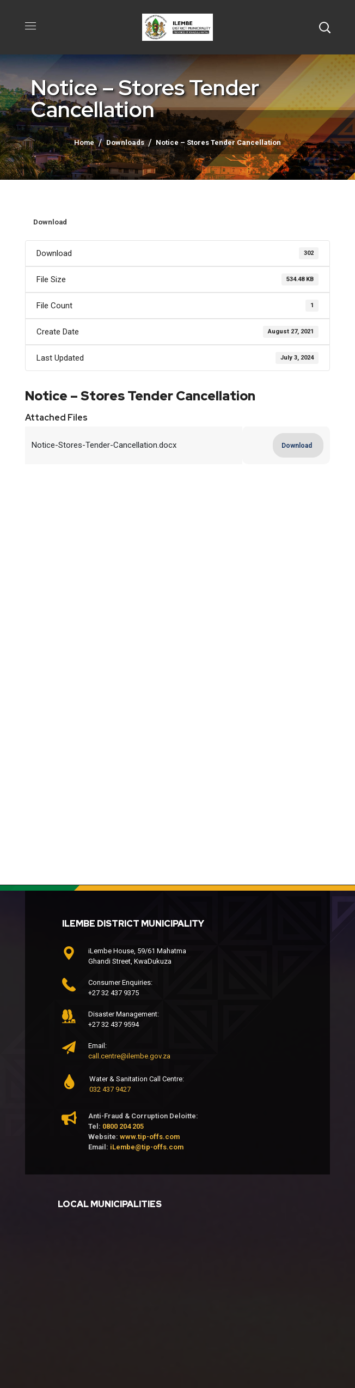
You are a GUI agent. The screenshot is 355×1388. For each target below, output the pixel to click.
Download (50, 222)
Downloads (125, 142)
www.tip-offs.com (150, 1137)
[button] (324, 27)
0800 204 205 (123, 1126)
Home (84, 142)
